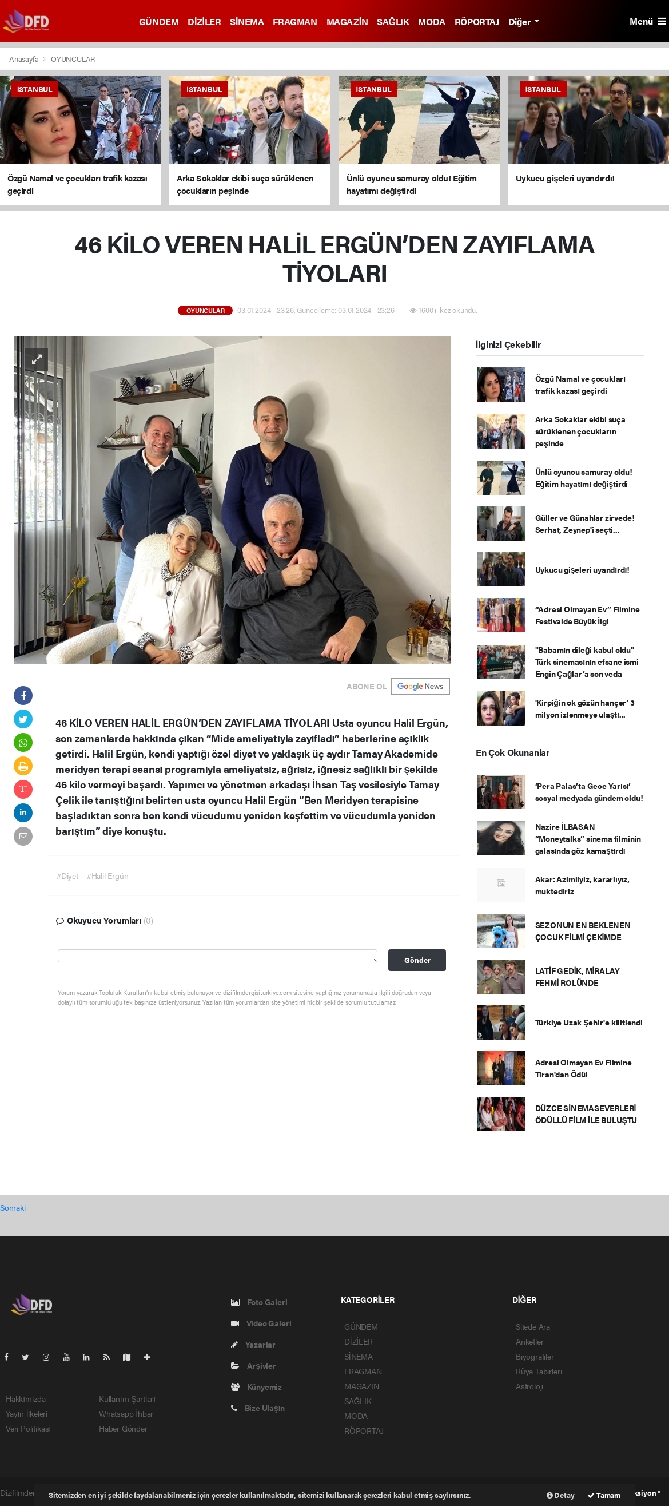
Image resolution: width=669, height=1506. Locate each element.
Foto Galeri (259, 1301)
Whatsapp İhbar (126, 1413)
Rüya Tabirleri (539, 1371)
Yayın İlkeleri (26, 1413)
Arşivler (253, 1365)
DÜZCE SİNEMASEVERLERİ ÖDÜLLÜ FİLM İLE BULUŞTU (586, 1113)
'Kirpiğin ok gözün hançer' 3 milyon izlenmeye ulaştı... (585, 708)
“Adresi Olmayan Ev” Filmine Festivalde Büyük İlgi (587, 615)
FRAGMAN (295, 21)
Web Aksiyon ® (636, 1492)
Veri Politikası (28, 1428)
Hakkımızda (26, 1398)
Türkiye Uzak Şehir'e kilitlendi (589, 1022)
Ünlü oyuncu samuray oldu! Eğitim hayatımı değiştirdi (583, 477)
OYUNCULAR (73, 58)
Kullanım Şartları (127, 1398)
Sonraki (13, 1207)
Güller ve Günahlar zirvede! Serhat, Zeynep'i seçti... (585, 523)
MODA (431, 21)
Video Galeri (261, 1323)
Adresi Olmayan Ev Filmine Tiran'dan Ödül (583, 1068)
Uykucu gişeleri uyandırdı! (582, 569)
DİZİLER (204, 21)
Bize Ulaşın (258, 1407)
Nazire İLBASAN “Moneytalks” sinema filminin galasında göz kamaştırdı (588, 838)
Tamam (603, 1494)
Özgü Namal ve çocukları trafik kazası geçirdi (580, 384)
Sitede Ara (533, 1326)
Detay (561, 1494)
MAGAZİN (347, 21)
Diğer (520, 21)
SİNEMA (247, 21)
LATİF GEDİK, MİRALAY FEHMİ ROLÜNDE (577, 976)
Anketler (529, 1341)
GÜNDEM (159, 21)
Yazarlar (253, 1344)
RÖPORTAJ (477, 21)
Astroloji (529, 1386)
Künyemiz (256, 1386)
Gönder (417, 960)
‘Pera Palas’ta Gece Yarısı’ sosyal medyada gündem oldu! (589, 791)
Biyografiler (535, 1356)
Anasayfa (24, 58)
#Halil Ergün (108, 875)
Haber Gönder (123, 1428)
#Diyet (67, 875)
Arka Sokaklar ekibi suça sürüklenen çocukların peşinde (580, 431)
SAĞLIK (393, 21)
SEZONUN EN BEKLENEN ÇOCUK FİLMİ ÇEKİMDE (583, 930)
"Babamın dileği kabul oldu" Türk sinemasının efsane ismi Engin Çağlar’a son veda (587, 661)
